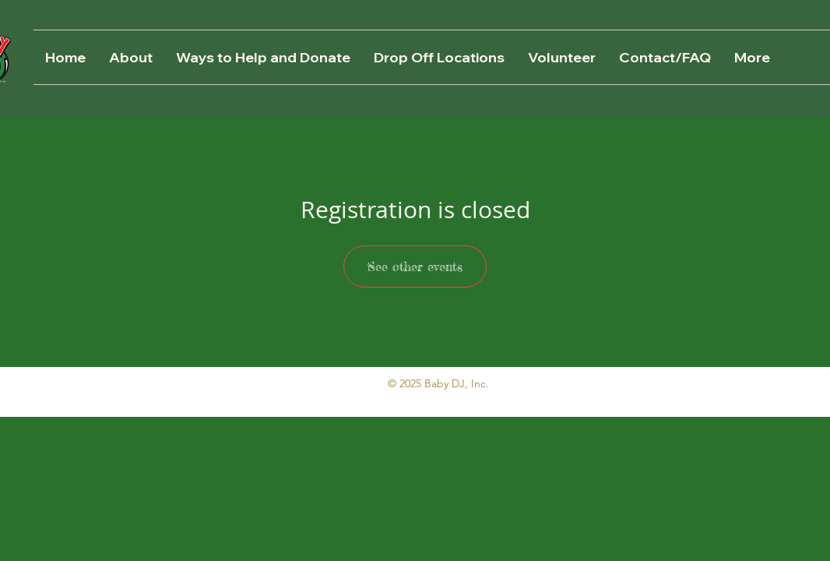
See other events (415, 266)
